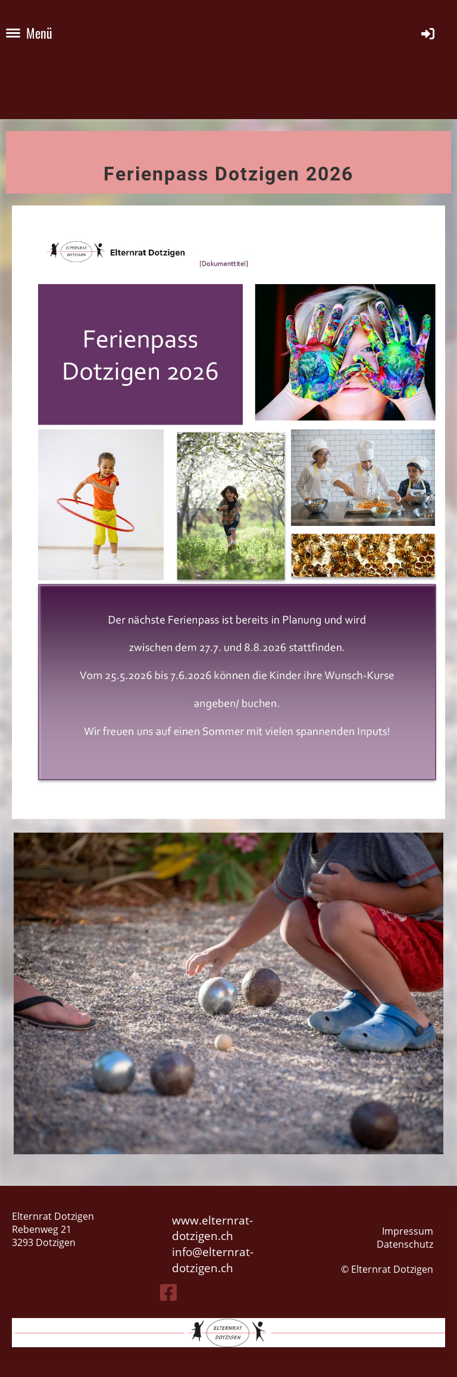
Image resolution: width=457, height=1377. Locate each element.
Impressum (407, 1231)
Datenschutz (405, 1244)
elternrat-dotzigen (212, 1260)
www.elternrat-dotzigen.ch (212, 1228)
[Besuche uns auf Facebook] (168, 1292)
